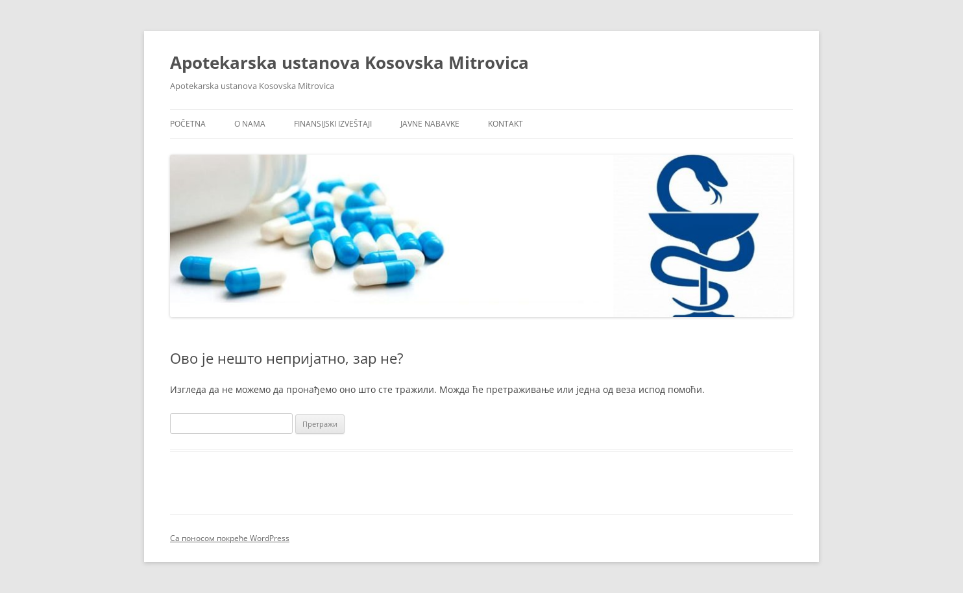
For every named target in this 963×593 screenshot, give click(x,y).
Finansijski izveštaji (333, 123)
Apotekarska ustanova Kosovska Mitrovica (349, 62)
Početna (188, 123)
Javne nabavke (429, 123)
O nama (249, 123)
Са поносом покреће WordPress (229, 538)
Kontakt (505, 123)
